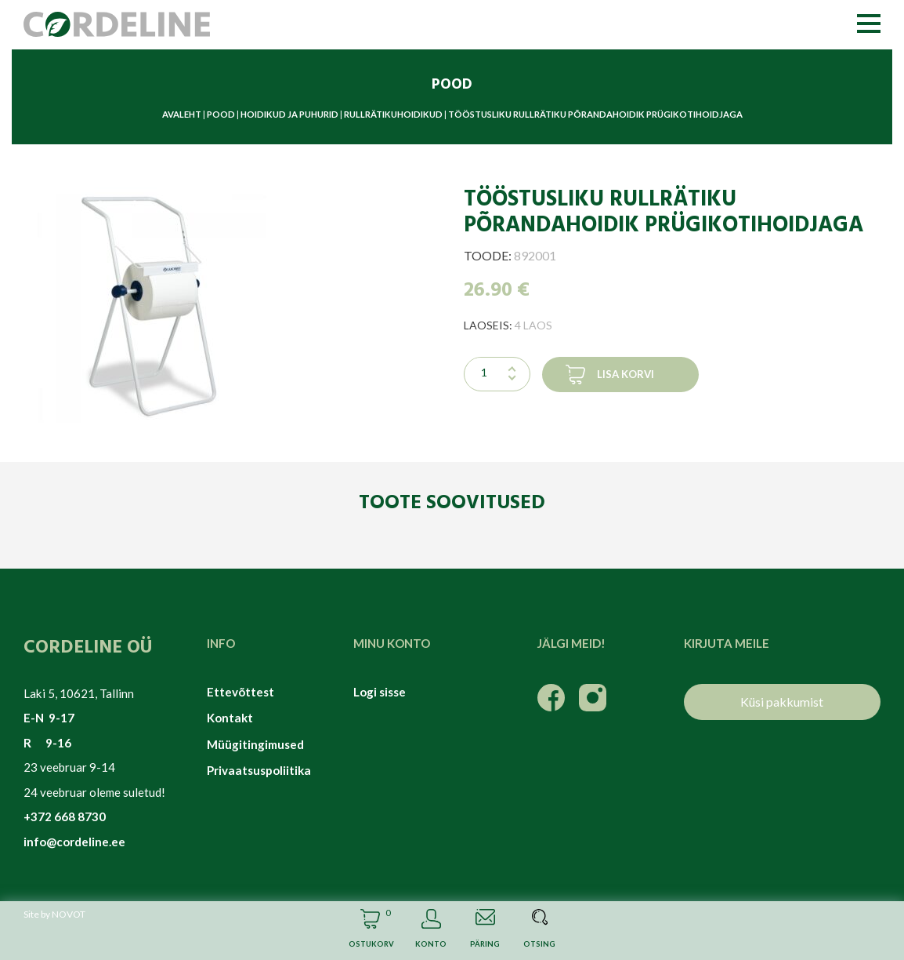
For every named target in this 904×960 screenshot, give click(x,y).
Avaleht (181, 114)
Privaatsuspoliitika (259, 770)
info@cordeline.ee (74, 842)
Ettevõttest (240, 692)
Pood (221, 114)
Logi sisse (379, 692)
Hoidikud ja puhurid (289, 114)
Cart (370, 930)
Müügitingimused (255, 744)
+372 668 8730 (65, 816)
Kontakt (230, 718)
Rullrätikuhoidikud (393, 114)
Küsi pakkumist (781, 701)
